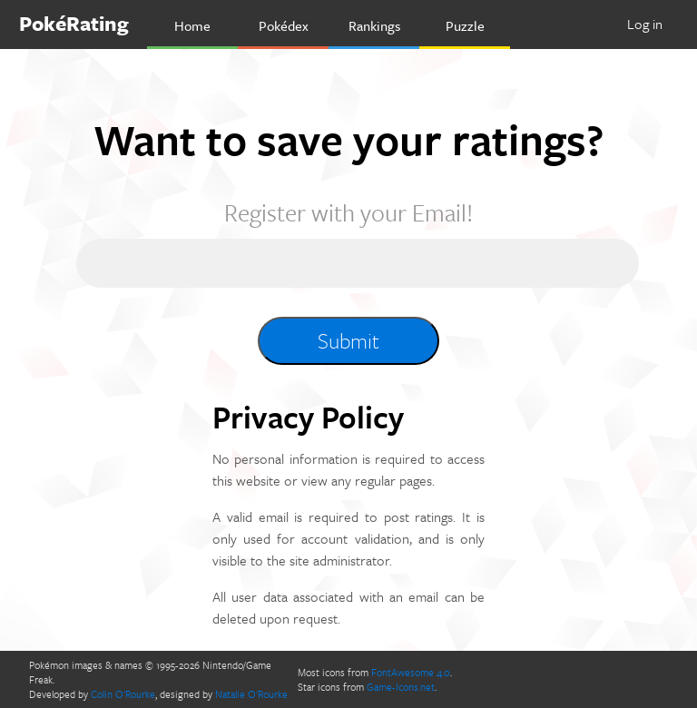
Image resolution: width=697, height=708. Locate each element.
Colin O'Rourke (123, 694)
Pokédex (284, 25)
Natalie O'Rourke (251, 694)
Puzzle (465, 25)
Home (192, 25)
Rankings (374, 25)
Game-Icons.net (401, 686)
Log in (645, 24)
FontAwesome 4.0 (410, 672)
